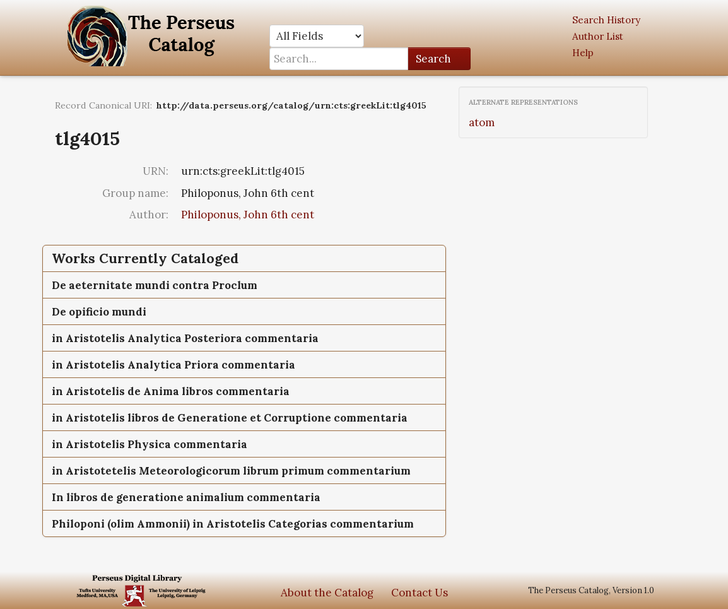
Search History (606, 20)
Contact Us (419, 593)
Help (583, 53)
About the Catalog (327, 593)
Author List (597, 36)
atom (482, 122)
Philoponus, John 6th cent (247, 215)
